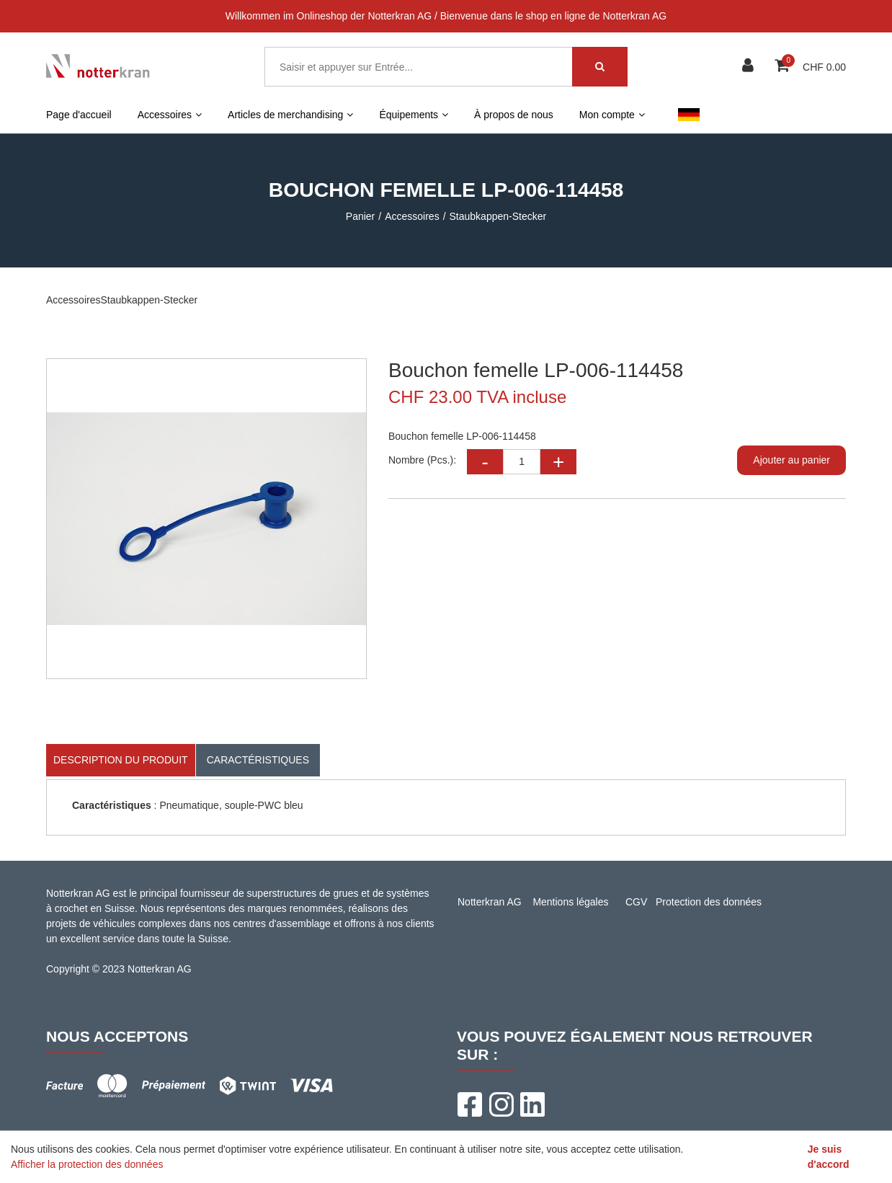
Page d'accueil (79, 114)
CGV (636, 902)
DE (688, 114)
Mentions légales (570, 902)
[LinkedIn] (532, 1104)
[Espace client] (749, 66)
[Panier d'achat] (784, 66)
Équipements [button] (413, 114)
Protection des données (709, 902)
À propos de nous (513, 114)
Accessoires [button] (170, 114)
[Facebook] (469, 1104)
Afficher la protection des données (87, 1164)
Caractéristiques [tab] (258, 760)
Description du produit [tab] (120, 760)
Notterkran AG (490, 902)
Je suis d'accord (828, 1156)
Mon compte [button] (612, 114)
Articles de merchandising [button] (290, 114)
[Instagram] (501, 1104)
